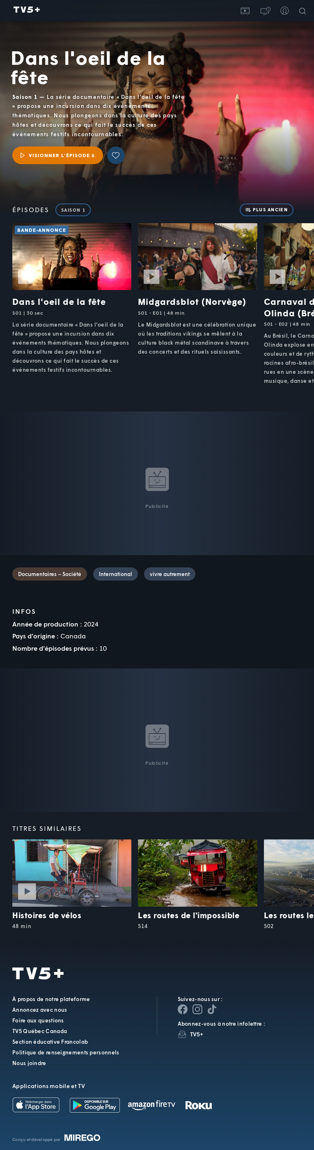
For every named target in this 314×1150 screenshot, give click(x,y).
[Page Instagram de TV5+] (197, 1009)
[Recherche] (304, 11)
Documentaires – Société (49, 574)
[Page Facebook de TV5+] (183, 1009)
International (115, 574)
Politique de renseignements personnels (65, 1052)
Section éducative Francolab (50, 1041)
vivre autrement (170, 574)
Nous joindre (29, 1063)
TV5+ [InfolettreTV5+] (197, 1034)
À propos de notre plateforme (51, 999)
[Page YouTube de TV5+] (212, 1009)
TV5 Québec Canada (39, 1031)
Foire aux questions (38, 1020)
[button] (265, 11)
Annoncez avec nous (39, 1009)
